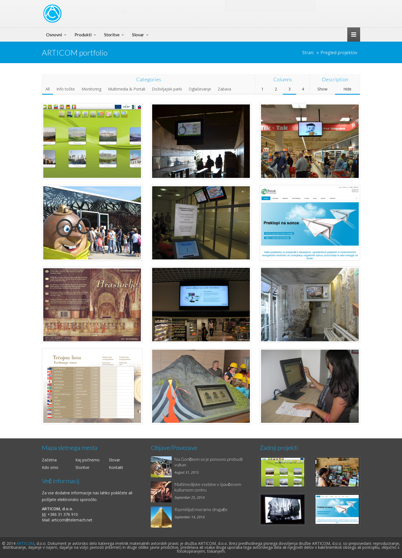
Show (322, 89)
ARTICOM (25, 543)
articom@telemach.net (71, 520)
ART (94, 9)
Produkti (83, 34)
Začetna (49, 459)
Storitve (111, 34)
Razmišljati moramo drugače (201, 509)
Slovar (138, 34)
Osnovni (54, 34)
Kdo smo (50, 467)
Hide (347, 89)
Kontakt (116, 467)
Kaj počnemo (87, 459)
